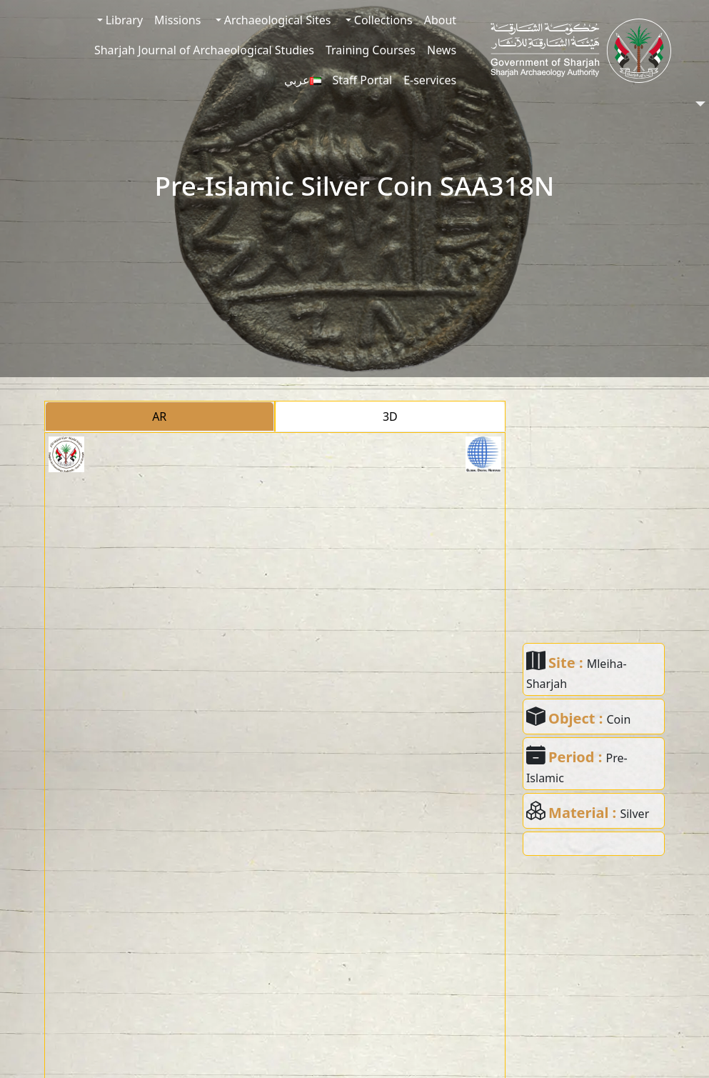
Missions (177, 20)
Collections (382, 20)
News (441, 50)
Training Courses (371, 50)
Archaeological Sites (276, 20)
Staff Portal (363, 80)
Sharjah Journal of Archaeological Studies (204, 50)
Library (123, 20)
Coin (618, 719)
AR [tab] (159, 416)
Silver (634, 814)
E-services (429, 80)
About (440, 20)
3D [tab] (390, 416)
